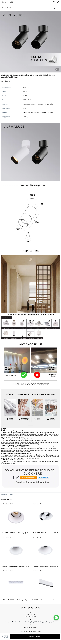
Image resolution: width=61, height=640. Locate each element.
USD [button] (12, 2)
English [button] (5, 2)
